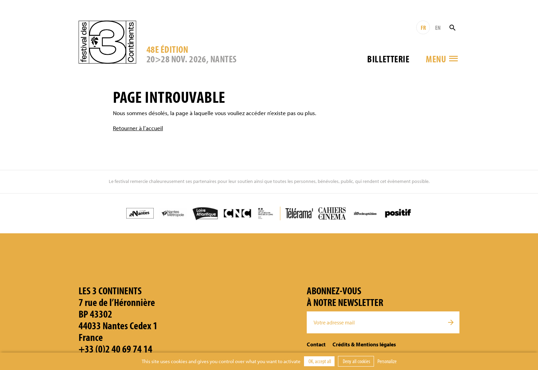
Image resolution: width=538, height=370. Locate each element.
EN (438, 28)
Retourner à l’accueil (138, 128)
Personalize (387, 361)
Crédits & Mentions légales (364, 344)
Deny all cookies (356, 361)
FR (423, 28)
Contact (316, 344)
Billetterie (388, 59)
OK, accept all (319, 361)
